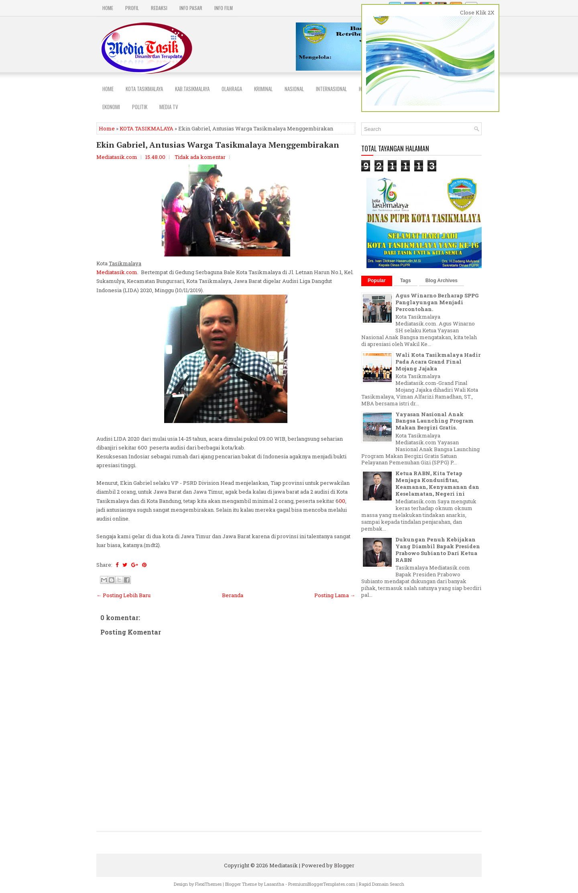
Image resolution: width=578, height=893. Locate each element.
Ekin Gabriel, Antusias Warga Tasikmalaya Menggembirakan (217, 144)
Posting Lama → (334, 595)
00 (342, 500)
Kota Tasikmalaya (144, 89)
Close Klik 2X (477, 12)
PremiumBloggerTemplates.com (321, 884)
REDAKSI (159, 7)
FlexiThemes (208, 884)
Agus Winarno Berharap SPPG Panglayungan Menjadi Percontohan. (436, 302)
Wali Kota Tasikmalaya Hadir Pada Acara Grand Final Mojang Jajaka (437, 361)
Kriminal (263, 89)
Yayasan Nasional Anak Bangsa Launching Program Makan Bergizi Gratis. (434, 421)
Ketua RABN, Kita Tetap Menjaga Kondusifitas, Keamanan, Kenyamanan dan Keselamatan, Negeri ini (437, 483)
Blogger (344, 865)
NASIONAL (294, 89)
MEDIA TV (168, 107)
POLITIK (139, 107)
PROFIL (132, 7)
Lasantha (274, 884)
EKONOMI (111, 107)
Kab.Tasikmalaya (192, 89)
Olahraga (232, 89)
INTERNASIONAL (331, 89)
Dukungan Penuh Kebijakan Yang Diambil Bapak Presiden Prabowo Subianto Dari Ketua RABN (437, 549)
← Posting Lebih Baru (123, 595)
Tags (405, 280)
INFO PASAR (190, 7)
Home (107, 7)
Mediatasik (283, 865)
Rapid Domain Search (381, 884)
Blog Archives (441, 280)
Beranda (232, 595)
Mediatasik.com (116, 272)
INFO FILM (223, 7)
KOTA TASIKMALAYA (146, 128)
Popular (377, 280)
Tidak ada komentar (200, 157)
